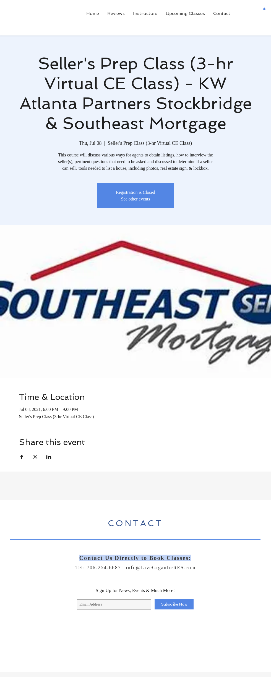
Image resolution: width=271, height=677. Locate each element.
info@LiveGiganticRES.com (161, 567)
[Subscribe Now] (174, 604)
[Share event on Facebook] (21, 457)
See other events (135, 199)
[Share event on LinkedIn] (48, 457)
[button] (264, 8)
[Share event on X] (35, 457)
